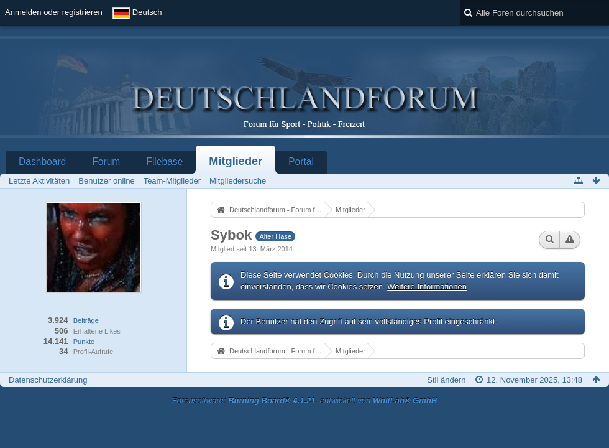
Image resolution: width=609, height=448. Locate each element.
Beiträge (86, 320)
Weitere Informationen (427, 286)
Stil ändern (446, 380)
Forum (106, 161)
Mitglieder (235, 161)
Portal (301, 161)
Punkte (83, 341)
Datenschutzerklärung (48, 380)
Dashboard (42, 161)
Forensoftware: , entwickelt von (304, 400)
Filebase (164, 161)
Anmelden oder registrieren (54, 12)
